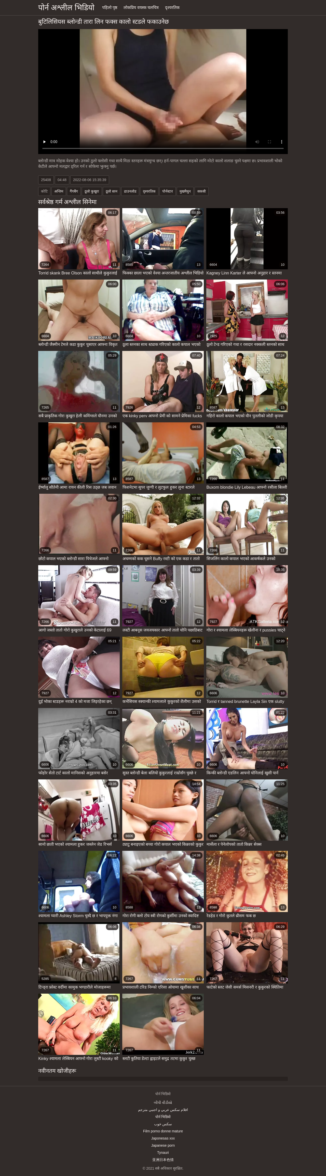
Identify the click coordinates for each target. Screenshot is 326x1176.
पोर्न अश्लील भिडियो (66, 7)
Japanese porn (163, 1145)
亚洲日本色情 (163, 1160)
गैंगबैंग (74, 191)
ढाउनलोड (130, 191)
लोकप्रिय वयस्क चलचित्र (141, 7)
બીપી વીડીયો (163, 1103)
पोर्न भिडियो (163, 1117)
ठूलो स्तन (111, 191)
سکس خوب (163, 1124)
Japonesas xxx (163, 1138)
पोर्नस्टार (167, 191)
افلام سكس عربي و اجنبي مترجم (163, 1110)
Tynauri (163, 1152)
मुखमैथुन (185, 191)
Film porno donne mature (163, 1131)
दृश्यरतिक (172, 7)
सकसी (201, 191)
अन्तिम (58, 191)
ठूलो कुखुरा (92, 191)
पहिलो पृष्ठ (109, 7)
